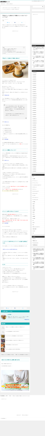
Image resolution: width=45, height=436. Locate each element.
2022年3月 (34, 137)
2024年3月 (34, 87)
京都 (33, 203)
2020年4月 (34, 152)
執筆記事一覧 (27, 319)
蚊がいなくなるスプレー (36, 226)
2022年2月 (34, 139)
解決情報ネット (5, 2)
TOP (4, 395)
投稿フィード (35, 240)
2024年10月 (34, 72)
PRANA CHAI (6, 95)
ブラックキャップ (35, 197)
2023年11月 (34, 95)
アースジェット (35, 180)
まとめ (5, 53)
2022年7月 (34, 129)
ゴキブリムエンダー (36, 191)
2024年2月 (34, 89)
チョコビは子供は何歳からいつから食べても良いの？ (12, 331)
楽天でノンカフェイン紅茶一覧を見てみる (10, 249)
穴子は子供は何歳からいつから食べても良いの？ (12, 344)
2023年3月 (34, 112)
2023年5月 (34, 108)
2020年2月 (34, 156)
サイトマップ (3, 3)
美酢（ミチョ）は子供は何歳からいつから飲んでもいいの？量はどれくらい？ (23, 354)
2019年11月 (34, 162)
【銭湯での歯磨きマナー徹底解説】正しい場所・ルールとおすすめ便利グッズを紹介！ (38, 53)
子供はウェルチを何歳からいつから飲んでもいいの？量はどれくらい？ (15, 340)
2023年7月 (34, 104)
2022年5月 (34, 133)
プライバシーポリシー (10, 3)
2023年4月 (34, 110)
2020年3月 (34, 154)
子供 (3, 20)
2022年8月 (34, 127)
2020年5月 (34, 150)
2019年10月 (34, 164)
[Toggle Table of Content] (23, 47)
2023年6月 (34, 106)
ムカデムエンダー (35, 199)
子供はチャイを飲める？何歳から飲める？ (10, 48)
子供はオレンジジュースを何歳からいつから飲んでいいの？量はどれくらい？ (8, 354)
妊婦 (33, 212)
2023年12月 (34, 93)
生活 (33, 222)
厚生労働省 (6, 139)
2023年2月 (34, 114)
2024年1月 (34, 91)
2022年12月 (34, 118)
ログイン (34, 238)
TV (33, 176)
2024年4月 (34, 85)
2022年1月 (34, 141)
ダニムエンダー (35, 193)
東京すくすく (6, 121)
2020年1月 (34, 158)
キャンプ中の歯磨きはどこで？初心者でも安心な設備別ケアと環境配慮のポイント (38, 66)
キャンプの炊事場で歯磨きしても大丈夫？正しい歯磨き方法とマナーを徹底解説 (38, 57)
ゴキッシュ (34, 189)
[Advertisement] (15, 38)
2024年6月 (34, 81)
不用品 (34, 201)
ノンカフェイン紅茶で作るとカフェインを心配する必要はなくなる (14, 52)
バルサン (34, 195)
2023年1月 (34, 116)
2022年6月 (34, 131)
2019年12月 (34, 160)
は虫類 (34, 178)
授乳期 (34, 216)
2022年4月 (34, 135)
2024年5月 (34, 83)
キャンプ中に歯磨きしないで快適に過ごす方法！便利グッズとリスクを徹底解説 (38, 61)
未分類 (34, 218)
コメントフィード (35, 242)
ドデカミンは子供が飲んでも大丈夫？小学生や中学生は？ (13, 349)
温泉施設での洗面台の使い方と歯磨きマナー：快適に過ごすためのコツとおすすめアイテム (38, 48)
